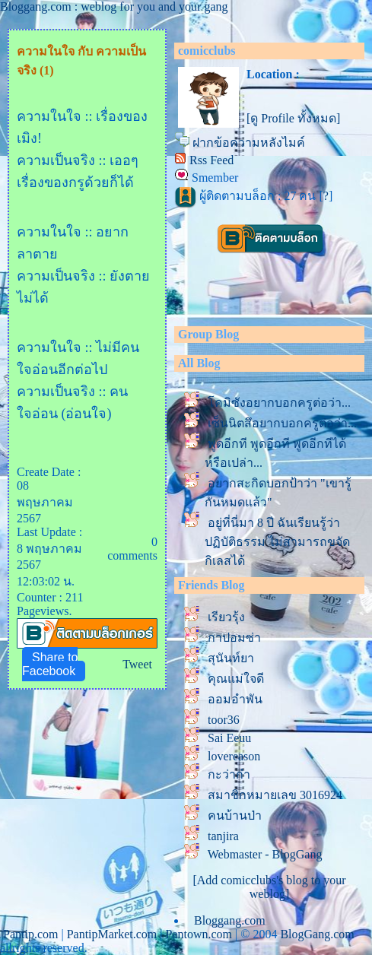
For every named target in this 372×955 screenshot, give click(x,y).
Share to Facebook (50, 664)
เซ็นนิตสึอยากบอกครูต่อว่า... (282, 423)
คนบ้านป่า (235, 815)
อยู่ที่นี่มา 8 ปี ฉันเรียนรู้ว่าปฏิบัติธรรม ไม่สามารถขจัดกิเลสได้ (277, 541)
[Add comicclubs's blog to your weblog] (268, 887)
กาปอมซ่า (234, 637)
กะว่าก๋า (229, 774)
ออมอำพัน (235, 699)
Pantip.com (30, 934)
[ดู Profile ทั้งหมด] (293, 118)
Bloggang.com (229, 920)
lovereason (234, 756)
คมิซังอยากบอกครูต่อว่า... (279, 402)
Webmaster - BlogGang (265, 854)
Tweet (137, 664)
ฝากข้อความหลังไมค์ (248, 142)
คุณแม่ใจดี (236, 678)
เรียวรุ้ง (226, 617)
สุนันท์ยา (231, 658)
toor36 (224, 719)
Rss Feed (211, 160)
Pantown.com (198, 934)
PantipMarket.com (112, 934)
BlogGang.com (317, 934)
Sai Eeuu (229, 737)
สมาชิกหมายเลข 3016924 (275, 794)
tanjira (223, 836)
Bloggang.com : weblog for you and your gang (114, 6)
